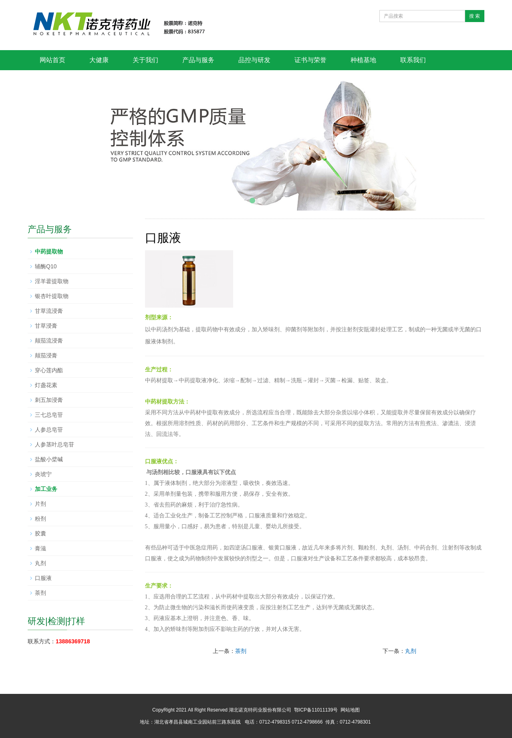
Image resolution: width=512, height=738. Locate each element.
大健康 (99, 60)
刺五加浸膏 (49, 400)
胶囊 (40, 533)
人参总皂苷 (49, 429)
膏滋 (40, 548)
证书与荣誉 (310, 60)
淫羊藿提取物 (52, 281)
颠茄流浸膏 (49, 340)
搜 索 (474, 16)
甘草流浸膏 (49, 311)
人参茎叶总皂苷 (54, 444)
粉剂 (40, 518)
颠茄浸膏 (46, 355)
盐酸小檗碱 (49, 459)
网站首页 (52, 60)
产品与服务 (198, 60)
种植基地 (363, 60)
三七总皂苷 (49, 415)
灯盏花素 (46, 385)
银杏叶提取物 (52, 296)
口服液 (43, 578)
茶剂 (240, 651)
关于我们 (145, 60)
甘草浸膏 (46, 325)
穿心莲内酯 (49, 370)
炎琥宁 (43, 474)
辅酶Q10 (45, 266)
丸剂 (410, 651)
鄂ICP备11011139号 (316, 710)
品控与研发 (254, 60)
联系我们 (413, 60)
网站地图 (350, 710)
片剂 (40, 504)
